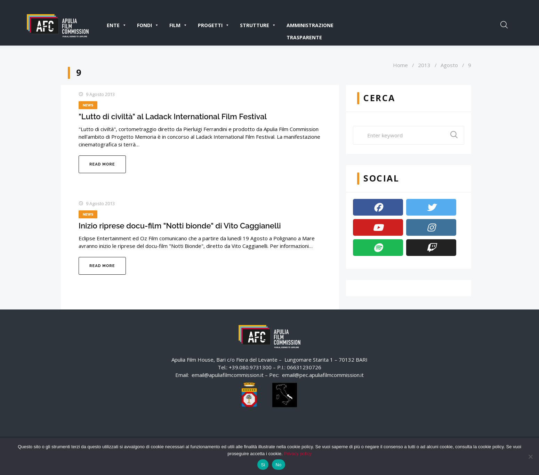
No (278, 464)
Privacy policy (297, 453)
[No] (530, 456)
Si (263, 464)
